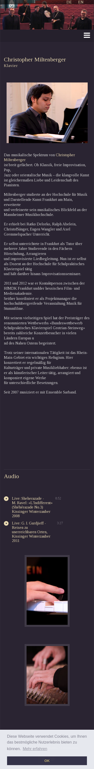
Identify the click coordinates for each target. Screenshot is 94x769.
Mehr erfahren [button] (35, 749)
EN (81, 2)
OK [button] (47, 761)
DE (69, 2)
